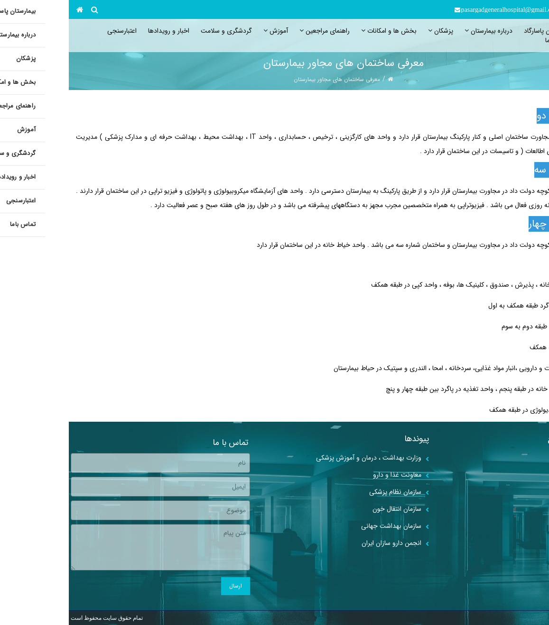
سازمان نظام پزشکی (326, 492)
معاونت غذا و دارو (328, 475)
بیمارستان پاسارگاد (478, 31)
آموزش (207, 31)
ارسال (166, 585)
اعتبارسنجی (53, 31)
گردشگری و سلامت (157, 31)
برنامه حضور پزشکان (509, 509)
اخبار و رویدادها (100, 31)
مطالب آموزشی (515, 475)
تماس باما (489, 40)
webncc (538, 618)
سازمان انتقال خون (328, 509)
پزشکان (371, 31)
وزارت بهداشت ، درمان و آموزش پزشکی (300, 458)
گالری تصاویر (519, 458)
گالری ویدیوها (517, 543)
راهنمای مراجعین (256, 31)
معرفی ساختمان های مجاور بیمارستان (268, 79)
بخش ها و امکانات (320, 31)
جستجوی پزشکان (512, 526)
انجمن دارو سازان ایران (323, 543)
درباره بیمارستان (420, 31)
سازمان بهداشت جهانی (322, 526)
